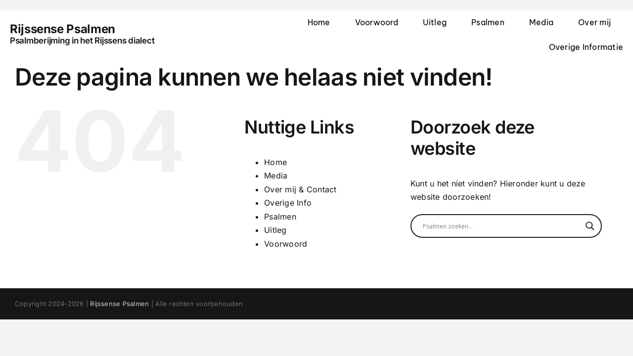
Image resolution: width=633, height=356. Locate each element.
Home (275, 162)
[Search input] (502, 226)
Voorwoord (285, 244)
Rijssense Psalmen (119, 304)
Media (275, 175)
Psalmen (280, 217)
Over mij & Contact (300, 189)
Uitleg (275, 230)
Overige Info (288, 203)
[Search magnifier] (590, 226)
